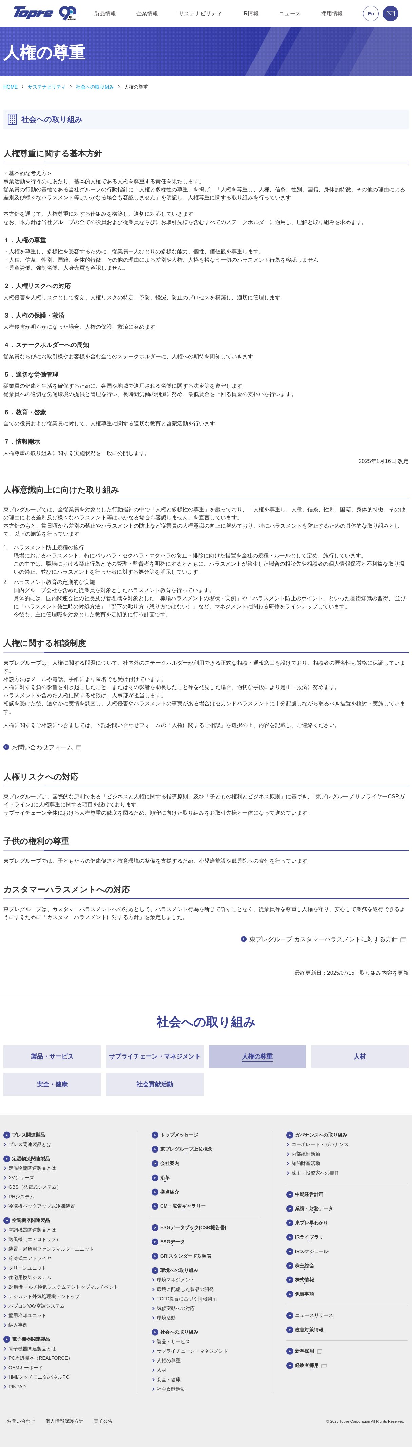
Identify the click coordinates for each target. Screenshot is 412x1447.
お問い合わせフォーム (46, 747)
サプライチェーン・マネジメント (192, 1351)
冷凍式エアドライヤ (29, 1258)
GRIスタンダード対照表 (185, 1256)
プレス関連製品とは (29, 1144)
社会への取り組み (95, 87)
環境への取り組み (179, 1270)
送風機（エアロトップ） (34, 1239)
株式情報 (304, 1279)
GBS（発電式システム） (34, 1187)
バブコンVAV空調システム (36, 1306)
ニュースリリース (314, 1315)
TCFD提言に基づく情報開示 (187, 1298)
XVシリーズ (21, 1177)
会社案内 (169, 1163)
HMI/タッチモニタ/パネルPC (38, 1377)
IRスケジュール (311, 1251)
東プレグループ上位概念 (186, 1149)
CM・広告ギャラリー (183, 1206)
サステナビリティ (200, 13)
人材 (161, 1370)
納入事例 (17, 1325)
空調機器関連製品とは (32, 1230)
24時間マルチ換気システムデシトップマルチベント (63, 1287)
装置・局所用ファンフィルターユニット (51, 1249)
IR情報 (250, 13)
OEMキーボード (25, 1367)
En (371, 13)
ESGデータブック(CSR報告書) (193, 1227)
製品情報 (105, 13)
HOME (10, 87)
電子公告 (103, 1421)
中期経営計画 (309, 1194)
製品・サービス (173, 1341)
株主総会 (304, 1265)
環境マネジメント (176, 1279)
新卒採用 (308, 1351)
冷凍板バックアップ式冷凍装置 (41, 1206)
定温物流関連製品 (31, 1158)
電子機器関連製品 (31, 1339)
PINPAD (17, 1386)
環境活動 (166, 1317)
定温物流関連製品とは (32, 1168)
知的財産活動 (306, 1163)
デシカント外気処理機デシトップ (44, 1296)
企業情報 (147, 13)
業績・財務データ (314, 1208)
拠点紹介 (169, 1192)
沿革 (165, 1177)
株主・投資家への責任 (315, 1173)
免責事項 (304, 1294)
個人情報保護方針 (64, 1421)
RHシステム (21, 1196)
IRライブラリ (309, 1237)
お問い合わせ (21, 1421)
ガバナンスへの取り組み (321, 1135)
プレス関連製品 (28, 1135)
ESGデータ (172, 1241)
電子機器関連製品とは (32, 1348)
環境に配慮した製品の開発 (185, 1289)
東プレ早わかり (311, 1222)
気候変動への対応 (176, 1308)
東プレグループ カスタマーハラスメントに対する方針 (327, 939)
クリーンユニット (27, 1268)
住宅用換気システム (29, 1277)
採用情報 (332, 13)
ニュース (290, 13)
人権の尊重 (136, 87)
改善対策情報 (309, 1329)
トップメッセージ (179, 1135)
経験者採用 (311, 1365)
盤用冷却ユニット (27, 1315)
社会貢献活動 (171, 1389)
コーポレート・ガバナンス (320, 1144)
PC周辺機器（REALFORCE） (40, 1358)
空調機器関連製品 (31, 1220)
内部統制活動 (306, 1154)
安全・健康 (169, 1379)
